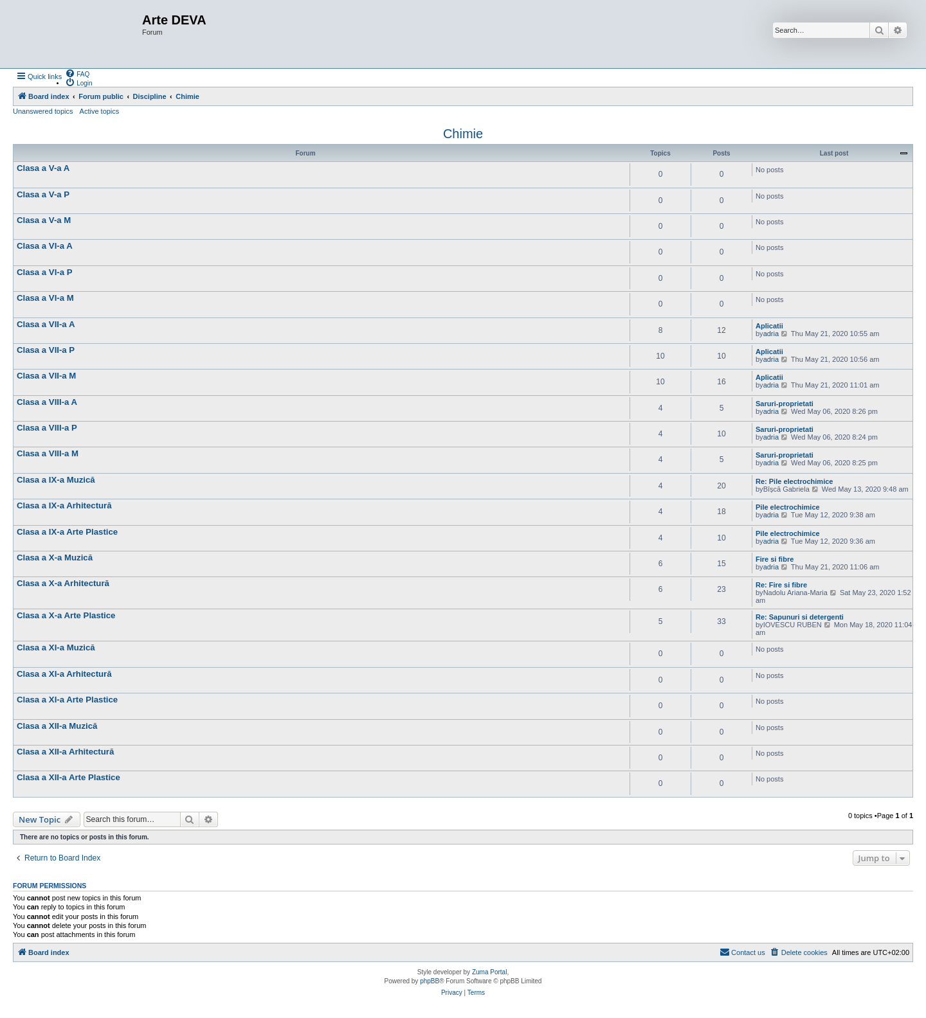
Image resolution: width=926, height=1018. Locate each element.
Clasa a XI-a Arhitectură (64, 674)
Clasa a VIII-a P (47, 428)
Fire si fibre (775, 559)
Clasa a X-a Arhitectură (63, 583)
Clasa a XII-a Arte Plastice (68, 777)
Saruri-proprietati (784, 403)
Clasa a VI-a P (45, 272)
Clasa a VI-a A (45, 246)
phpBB (429, 981)
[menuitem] (77, 73)
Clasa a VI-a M (45, 298)
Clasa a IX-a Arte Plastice (67, 532)
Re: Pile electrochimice (794, 481)
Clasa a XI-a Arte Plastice (67, 699)
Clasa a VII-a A (46, 324)
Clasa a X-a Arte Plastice (66, 615)
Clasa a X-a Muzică (55, 557)
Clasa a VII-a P (46, 350)
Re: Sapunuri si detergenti (800, 617)
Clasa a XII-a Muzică (57, 726)
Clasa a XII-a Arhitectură (65, 751)
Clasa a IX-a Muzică (56, 480)
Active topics (100, 111)
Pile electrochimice (788, 507)
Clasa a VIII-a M (47, 453)
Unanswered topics (43, 111)
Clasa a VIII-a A (47, 402)
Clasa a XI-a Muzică (56, 647)
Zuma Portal (489, 972)
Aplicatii (769, 326)
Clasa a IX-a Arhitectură (64, 505)
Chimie (463, 134)
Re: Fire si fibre (781, 585)
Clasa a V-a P (43, 194)
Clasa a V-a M (44, 220)
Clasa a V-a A (43, 168)
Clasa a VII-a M (46, 375)
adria (771, 333)
